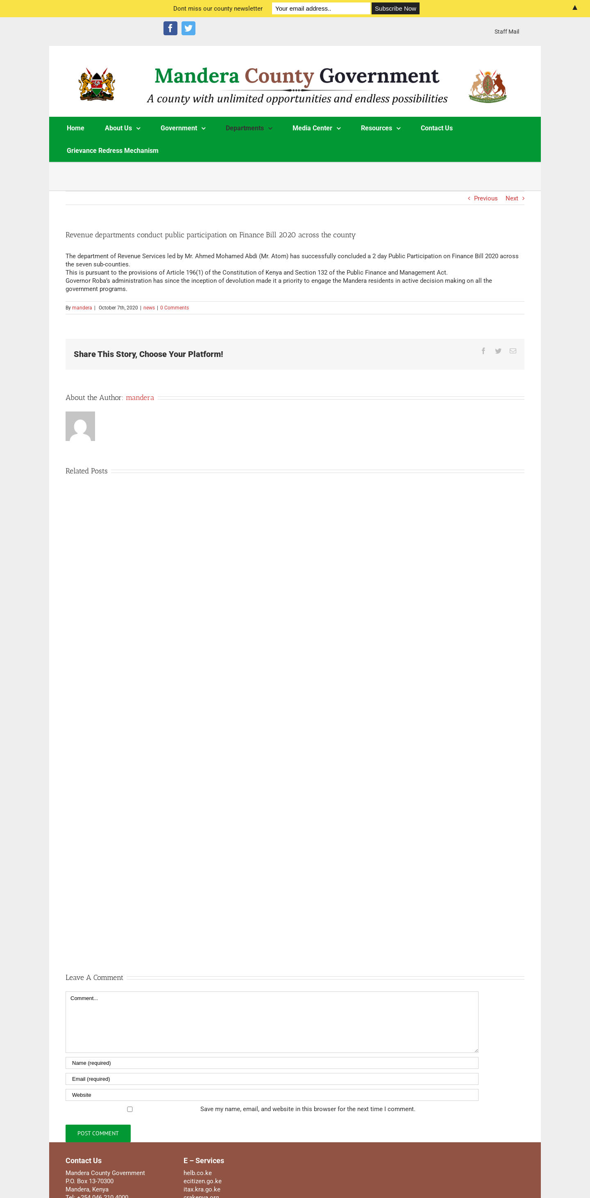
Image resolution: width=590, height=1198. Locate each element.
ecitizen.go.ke (203, 1181)
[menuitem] (506, 31)
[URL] (272, 1095)
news (149, 308)
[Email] (272, 1079)
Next (512, 198)
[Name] (272, 1063)
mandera (82, 308)
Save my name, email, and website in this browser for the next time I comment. (307, 1109)
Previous (486, 198)
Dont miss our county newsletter (218, 8)
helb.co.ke (198, 1173)
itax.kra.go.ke (202, 1189)
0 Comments (174, 308)
